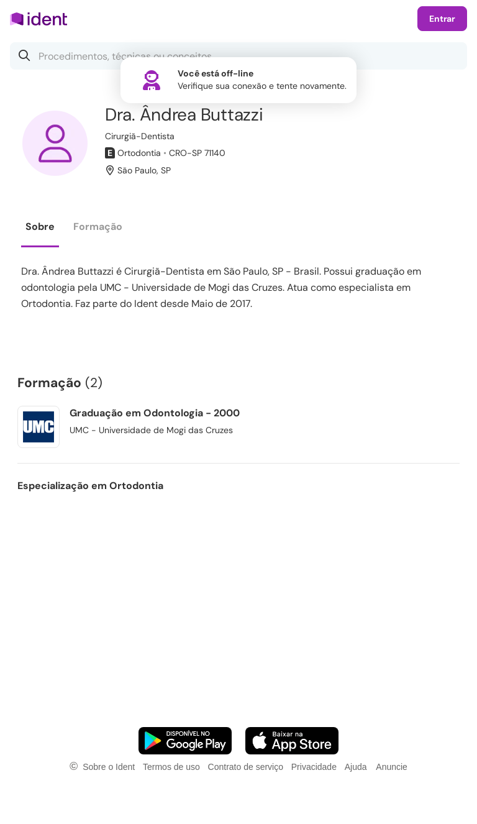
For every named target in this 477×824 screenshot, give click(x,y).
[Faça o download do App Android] (185, 741)
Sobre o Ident (109, 767)
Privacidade (314, 767)
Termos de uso (171, 767)
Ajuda (356, 767)
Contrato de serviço (245, 767)
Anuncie (391, 767)
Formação (97, 226)
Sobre (40, 226)
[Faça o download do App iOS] (292, 741)
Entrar (442, 18)
